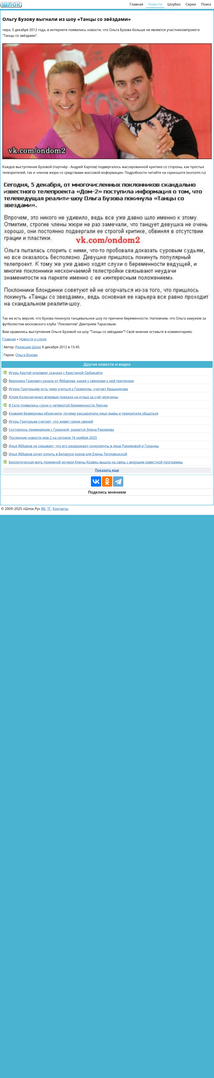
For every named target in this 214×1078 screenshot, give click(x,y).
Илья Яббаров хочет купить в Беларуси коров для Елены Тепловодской (68, 454)
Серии (190, 4)
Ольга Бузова (26, 355)
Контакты (60, 508)
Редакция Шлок (28, 347)
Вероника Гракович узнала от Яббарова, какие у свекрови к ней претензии (71, 380)
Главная (136, 4)
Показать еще (107, 470)
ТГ (49, 508)
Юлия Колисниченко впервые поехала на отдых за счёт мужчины (63, 397)
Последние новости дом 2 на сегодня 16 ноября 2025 (53, 437)
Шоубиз (174, 4)
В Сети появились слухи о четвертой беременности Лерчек (58, 405)
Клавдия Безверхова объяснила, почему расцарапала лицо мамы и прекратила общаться (83, 413)
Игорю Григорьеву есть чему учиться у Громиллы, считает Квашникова (68, 389)
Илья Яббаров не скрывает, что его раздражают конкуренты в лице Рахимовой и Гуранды (84, 446)
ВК (43, 508)
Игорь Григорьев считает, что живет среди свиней (51, 421)
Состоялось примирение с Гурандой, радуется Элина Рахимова (61, 429)
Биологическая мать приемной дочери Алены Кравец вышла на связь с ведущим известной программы (96, 462)
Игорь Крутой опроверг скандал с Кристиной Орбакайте (56, 372)
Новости (155, 4)
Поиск (206, 4)
